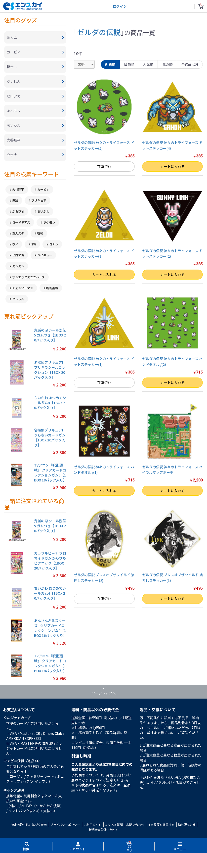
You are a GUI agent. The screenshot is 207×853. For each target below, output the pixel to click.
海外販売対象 (187, 824)
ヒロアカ (18, 255)
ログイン (120, 6)
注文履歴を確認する (161, 824)
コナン (53, 244)
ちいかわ (43, 211)
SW (33, 244)
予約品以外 (190, 64)
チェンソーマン (22, 288)
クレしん (18, 299)
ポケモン (49, 222)
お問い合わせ (135, 824)
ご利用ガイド (92, 824)
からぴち (18, 211)
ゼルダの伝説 (99, 32)
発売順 (167, 64)
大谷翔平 (18, 189)
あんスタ (18, 233)
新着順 (110, 64)
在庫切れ (104, 166)
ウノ (15, 244)
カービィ (43, 189)
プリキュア (38, 200)
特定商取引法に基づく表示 (29, 824)
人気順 (148, 64)
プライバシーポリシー (65, 824)
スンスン (18, 266)
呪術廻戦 (52, 288)
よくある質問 (114, 824)
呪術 (40, 233)
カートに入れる (172, 166)
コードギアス (21, 222)
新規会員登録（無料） (104, 829)
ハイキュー (44, 255)
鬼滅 (15, 200)
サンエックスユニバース (28, 277)
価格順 (129, 64)
